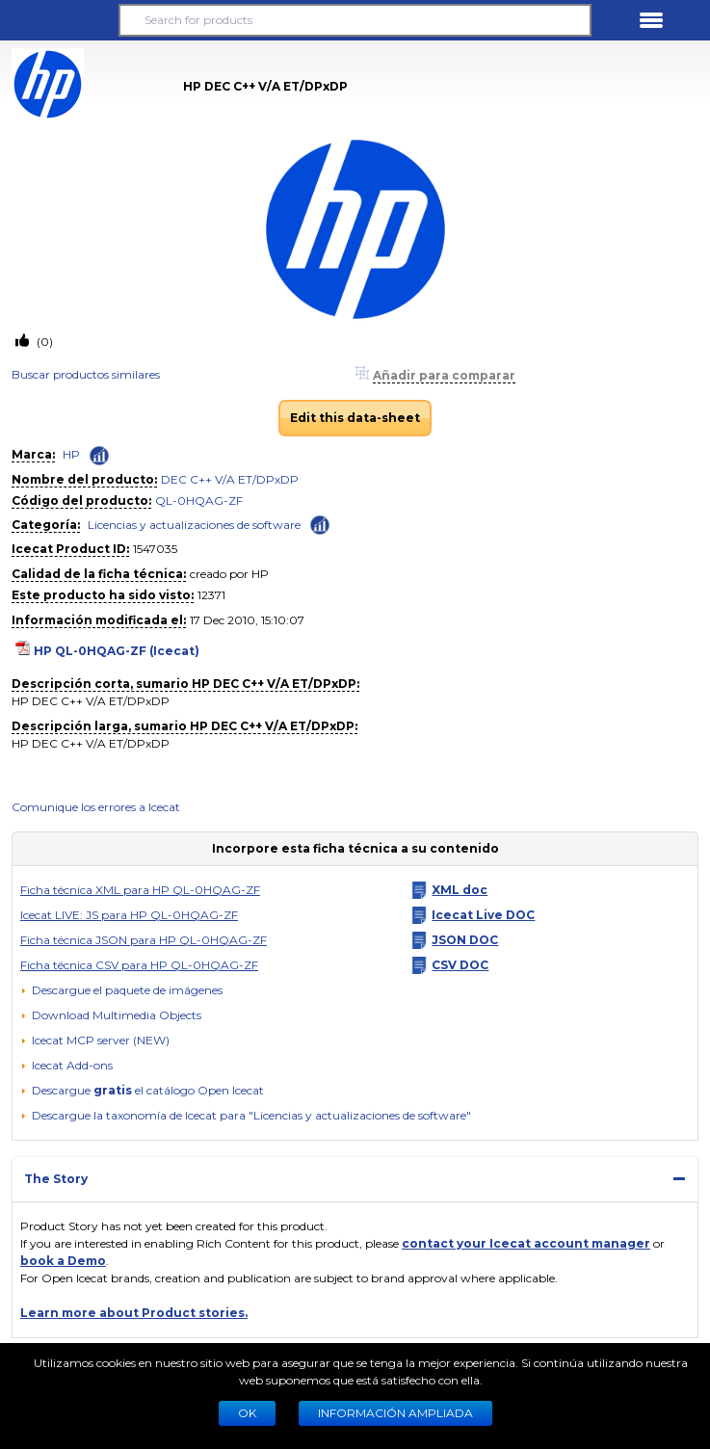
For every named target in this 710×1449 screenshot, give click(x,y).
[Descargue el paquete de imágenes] (121, 990)
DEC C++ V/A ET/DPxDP (230, 479)
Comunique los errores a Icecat (96, 807)
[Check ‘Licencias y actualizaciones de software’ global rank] (319, 523)
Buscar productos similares (86, 374)
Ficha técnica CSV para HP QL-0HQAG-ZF (139, 965)
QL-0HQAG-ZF (199, 500)
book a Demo (63, 1260)
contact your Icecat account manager (526, 1243)
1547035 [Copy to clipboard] (155, 548)
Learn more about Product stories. (134, 1312)
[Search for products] (355, 20)
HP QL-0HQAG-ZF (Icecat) (116, 651)
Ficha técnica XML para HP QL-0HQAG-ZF (140, 890)
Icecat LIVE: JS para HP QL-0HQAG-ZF (129, 915)
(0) (43, 341)
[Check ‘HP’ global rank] (99, 455)
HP (71, 454)
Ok (247, 1413)
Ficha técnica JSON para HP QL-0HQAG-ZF (143, 940)
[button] (58, 20)
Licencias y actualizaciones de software (194, 524)
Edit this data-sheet (355, 417)
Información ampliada (395, 1413)
